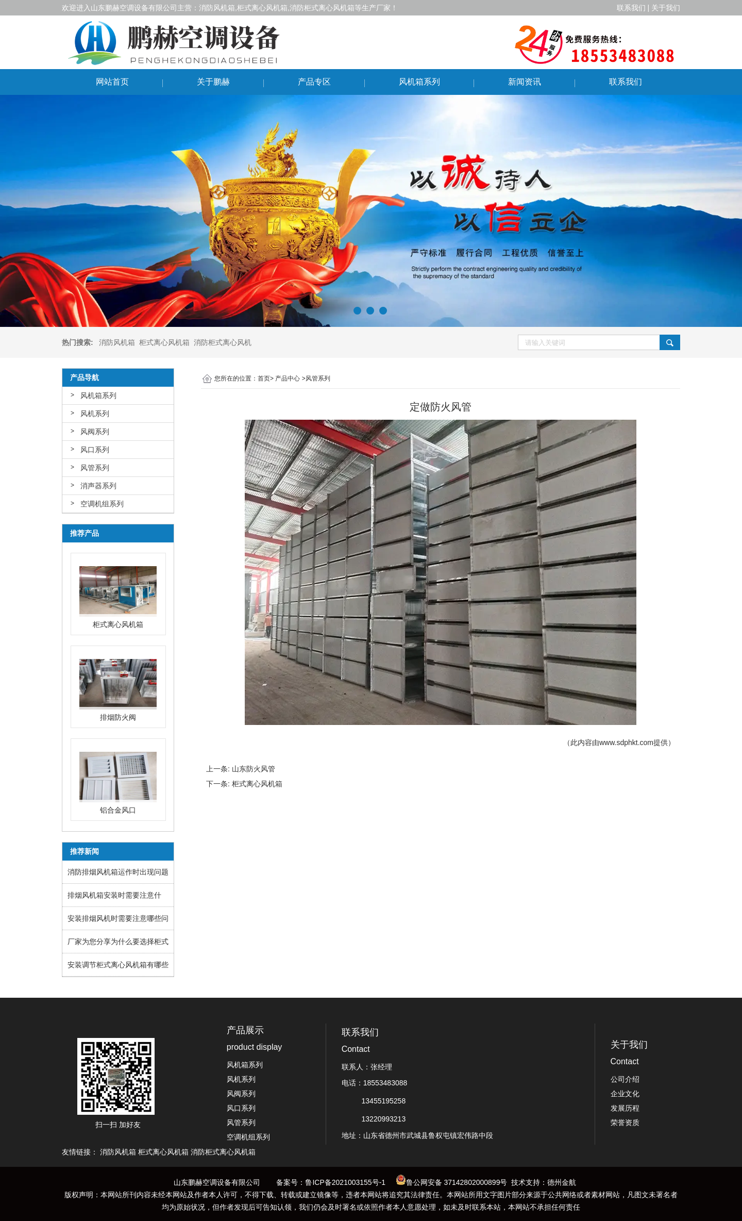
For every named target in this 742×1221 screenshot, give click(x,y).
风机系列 (94, 413)
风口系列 (94, 450)
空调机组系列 (102, 504)
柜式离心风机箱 (257, 784)
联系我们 (625, 81)
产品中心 (287, 378)
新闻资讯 (524, 81)
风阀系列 (94, 431)
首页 (264, 378)
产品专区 (314, 81)
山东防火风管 (253, 769)
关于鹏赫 (213, 81)
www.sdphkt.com (626, 742)
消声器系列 (98, 486)
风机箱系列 (419, 81)
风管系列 (94, 468)
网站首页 (112, 81)
